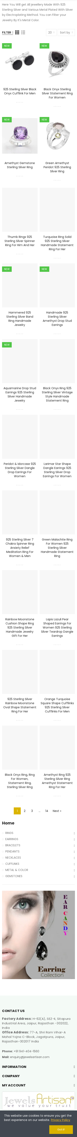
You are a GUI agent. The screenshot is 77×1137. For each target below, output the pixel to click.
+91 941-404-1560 (26, 1051)
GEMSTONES (13, 876)
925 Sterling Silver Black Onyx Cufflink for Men (19, 91)
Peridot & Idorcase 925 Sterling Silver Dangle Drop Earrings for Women (20, 470)
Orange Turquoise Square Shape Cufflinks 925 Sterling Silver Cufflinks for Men (57, 705)
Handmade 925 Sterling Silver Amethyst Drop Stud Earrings (57, 318)
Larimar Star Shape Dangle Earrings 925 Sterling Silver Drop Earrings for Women (57, 470)
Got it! (61, 1129)
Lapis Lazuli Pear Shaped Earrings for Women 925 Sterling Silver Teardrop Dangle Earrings (57, 627)
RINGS (9, 833)
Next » (57, 811)
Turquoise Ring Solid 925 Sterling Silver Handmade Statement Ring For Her (57, 243)
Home (8, 823)
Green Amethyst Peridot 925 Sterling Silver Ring (57, 167)
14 (46, 811)
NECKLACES (13, 858)
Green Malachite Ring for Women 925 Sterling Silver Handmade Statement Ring (57, 547)
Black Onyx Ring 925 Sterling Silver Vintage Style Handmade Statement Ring (57, 394)
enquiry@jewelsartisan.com (29, 1057)
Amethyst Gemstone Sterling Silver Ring (20, 165)
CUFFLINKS (12, 864)
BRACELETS (12, 845)
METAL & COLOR (16, 870)
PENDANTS (12, 851)
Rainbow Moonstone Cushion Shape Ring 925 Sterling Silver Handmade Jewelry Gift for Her (19, 627)
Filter (6, 32)
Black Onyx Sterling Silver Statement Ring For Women (57, 93)
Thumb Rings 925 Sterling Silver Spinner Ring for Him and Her (20, 241)
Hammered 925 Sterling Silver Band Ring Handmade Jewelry (19, 318)
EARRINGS (11, 839)
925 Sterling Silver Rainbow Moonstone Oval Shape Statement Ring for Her (19, 705)
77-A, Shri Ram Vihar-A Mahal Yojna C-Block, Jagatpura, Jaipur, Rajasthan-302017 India (34, 1036)
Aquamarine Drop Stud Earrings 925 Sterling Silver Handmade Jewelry (19, 394)
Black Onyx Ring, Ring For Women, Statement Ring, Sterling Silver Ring (20, 781)
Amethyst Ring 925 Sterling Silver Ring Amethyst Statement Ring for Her (57, 781)
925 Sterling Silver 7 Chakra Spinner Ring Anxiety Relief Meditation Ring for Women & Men (20, 547)
